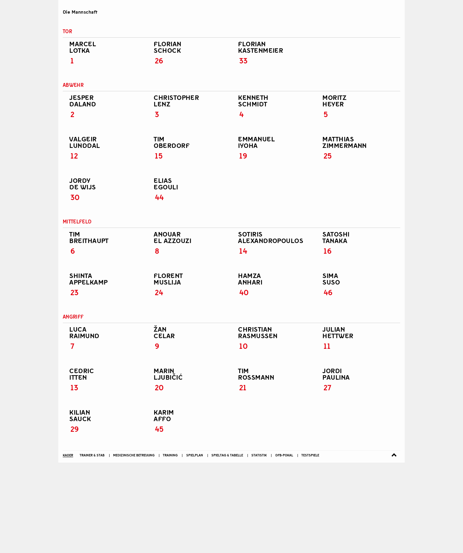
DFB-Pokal (284, 428)
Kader (68, 428)
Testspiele (310, 428)
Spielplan (194, 428)
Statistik (259, 428)
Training (170, 428)
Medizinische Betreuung (134, 428)
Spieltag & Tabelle (227, 428)
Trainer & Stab (92, 428)
